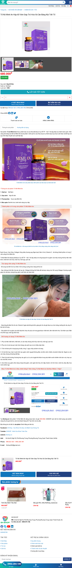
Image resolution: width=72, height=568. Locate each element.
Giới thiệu (51, 6)
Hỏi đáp (63, 6)
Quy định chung (35, 541)
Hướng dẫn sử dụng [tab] (23, 127)
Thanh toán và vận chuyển (38, 548)
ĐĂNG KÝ (67, 559)
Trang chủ (3, 10)
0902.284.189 (21, 107)
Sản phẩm (4, 543)
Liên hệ (58, 6)
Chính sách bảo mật (36, 543)
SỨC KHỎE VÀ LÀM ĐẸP (15, 10)
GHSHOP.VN (3, 532)
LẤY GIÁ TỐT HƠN (36, 92)
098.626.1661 (12, 107)
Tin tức (3, 546)
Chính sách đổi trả (36, 546)
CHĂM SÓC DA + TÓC (30, 10)
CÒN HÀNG (4, 77)
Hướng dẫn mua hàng (37, 551)
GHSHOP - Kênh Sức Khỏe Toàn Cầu (16, 431)
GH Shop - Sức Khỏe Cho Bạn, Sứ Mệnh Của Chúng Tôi (23, 428)
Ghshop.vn (9, 435)
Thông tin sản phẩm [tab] (8, 127)
